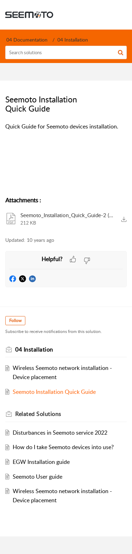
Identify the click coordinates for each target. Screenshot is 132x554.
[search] (66, 52)
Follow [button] (15, 320)
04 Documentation (27, 39)
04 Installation (72, 39)
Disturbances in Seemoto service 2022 (60, 432)
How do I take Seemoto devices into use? (63, 447)
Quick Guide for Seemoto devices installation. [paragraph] (61, 126)
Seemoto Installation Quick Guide (54, 392)
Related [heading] (38, 414)
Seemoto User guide (37, 476)
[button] (120, 52)
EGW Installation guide (41, 462)
